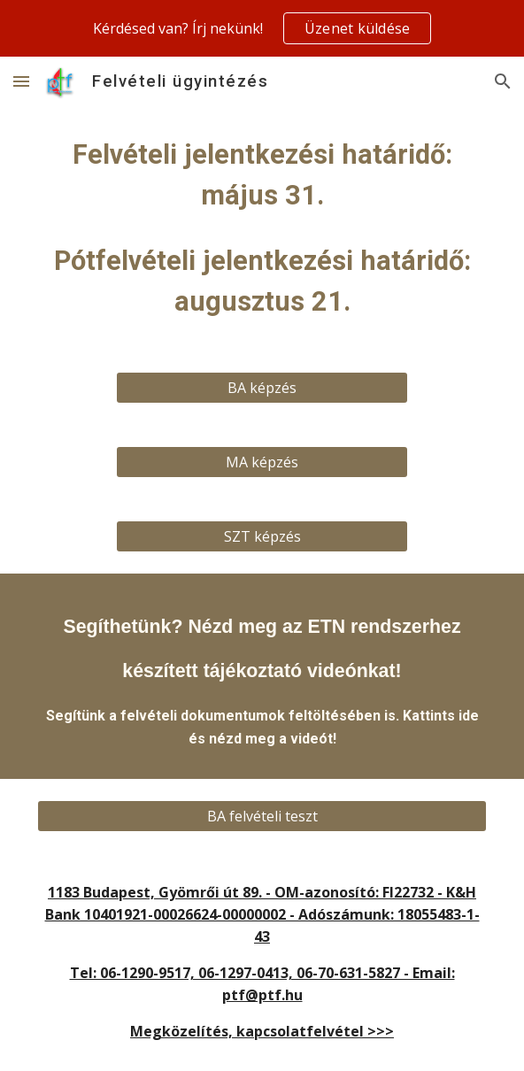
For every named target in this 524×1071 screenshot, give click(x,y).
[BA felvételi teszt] (261, 816)
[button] (21, 81)
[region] (262, 28)
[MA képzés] (261, 462)
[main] (261, 228)
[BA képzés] (261, 388)
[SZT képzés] (261, 536)
